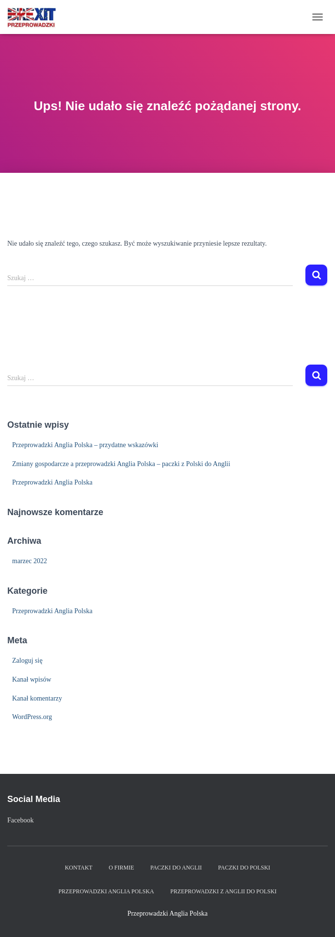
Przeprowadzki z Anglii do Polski (223, 891)
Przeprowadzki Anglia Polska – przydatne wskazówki (85, 445)
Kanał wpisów (31, 679)
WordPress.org (32, 716)
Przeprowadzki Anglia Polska (52, 482)
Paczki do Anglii (176, 867)
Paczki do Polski (244, 867)
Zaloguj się (27, 660)
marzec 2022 (29, 561)
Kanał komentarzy (37, 698)
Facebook (20, 820)
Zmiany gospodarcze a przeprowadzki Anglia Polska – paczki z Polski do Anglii (121, 464)
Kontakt (79, 867)
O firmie (121, 867)
